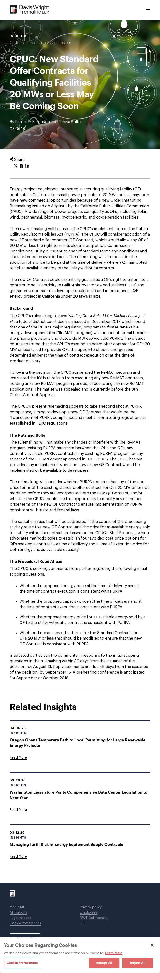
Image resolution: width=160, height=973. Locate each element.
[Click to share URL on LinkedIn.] (27, 166)
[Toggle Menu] (148, 9)
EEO (83, 923)
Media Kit (17, 907)
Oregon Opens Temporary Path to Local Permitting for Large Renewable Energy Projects (77, 742)
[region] (80, 955)
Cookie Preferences (25, 923)
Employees (88, 912)
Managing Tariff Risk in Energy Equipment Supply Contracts (66, 844)
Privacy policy (91, 907)
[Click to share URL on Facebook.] (21, 166)
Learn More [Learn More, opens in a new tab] (113, 953)
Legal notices (20, 918)
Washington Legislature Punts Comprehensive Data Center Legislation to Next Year (78, 795)
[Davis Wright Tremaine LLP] (29, 9)
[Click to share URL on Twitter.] (16, 166)
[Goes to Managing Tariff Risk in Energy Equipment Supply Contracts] (18, 856)
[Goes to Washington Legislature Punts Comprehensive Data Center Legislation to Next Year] (18, 810)
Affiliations (18, 912)
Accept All (104, 963)
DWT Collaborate (94, 918)
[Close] (152, 945)
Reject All (137, 963)
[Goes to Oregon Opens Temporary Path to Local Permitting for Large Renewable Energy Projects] (18, 757)
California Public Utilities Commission (40, 43)
